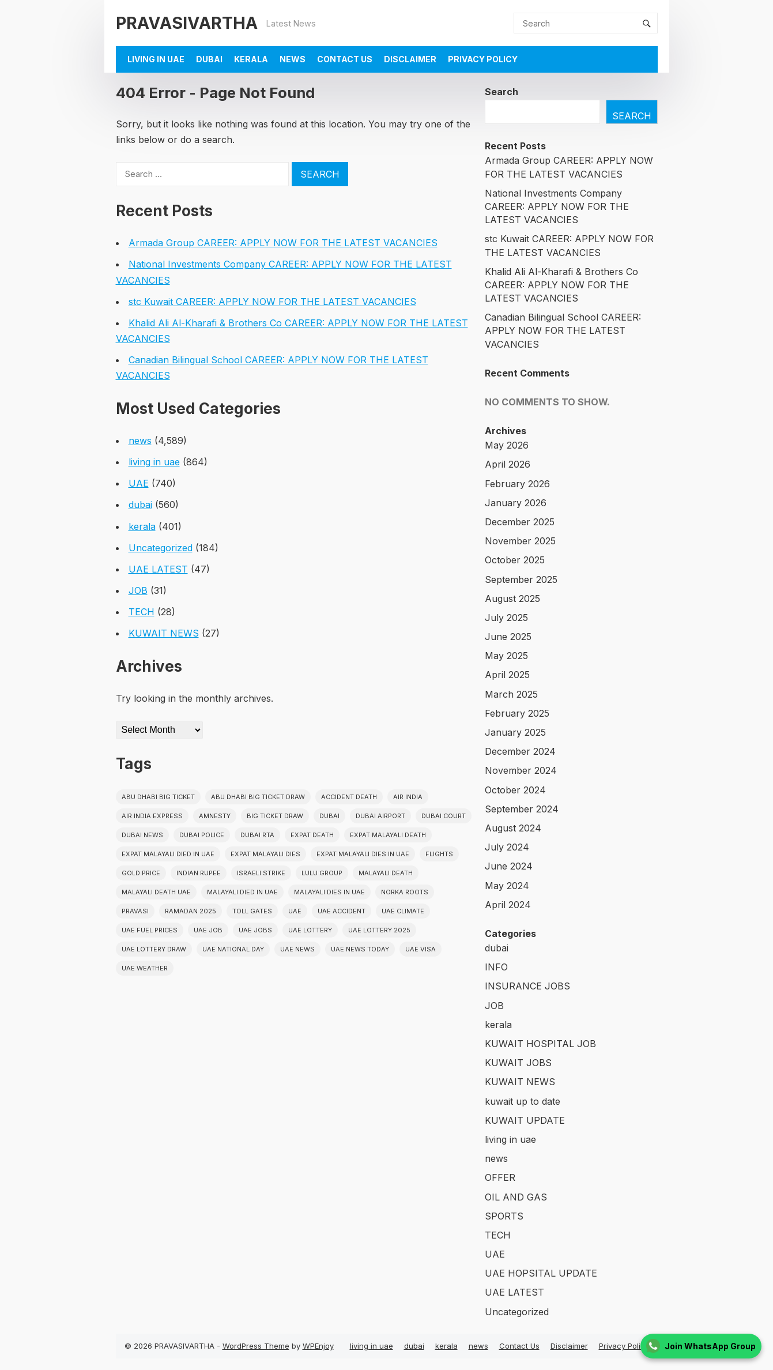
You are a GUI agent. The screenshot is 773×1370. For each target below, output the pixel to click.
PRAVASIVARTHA (187, 23)
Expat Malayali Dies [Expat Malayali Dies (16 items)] (265, 854)
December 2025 (520, 522)
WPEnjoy (318, 1345)
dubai (209, 59)
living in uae (155, 59)
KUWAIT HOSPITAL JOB (540, 1043)
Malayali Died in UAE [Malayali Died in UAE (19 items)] (242, 892)
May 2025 (506, 655)
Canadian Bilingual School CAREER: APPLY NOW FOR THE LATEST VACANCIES (563, 330)
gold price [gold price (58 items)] (141, 873)
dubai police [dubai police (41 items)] (201, 835)
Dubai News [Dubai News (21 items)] (142, 835)
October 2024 (515, 790)
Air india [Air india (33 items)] (408, 797)
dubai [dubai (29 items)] (329, 816)
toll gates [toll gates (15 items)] (252, 911)
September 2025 (521, 579)
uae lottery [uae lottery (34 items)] (310, 930)
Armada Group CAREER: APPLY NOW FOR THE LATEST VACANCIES (283, 243)
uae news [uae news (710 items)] (297, 949)
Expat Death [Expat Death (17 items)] (312, 835)
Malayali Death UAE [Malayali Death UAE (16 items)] (156, 892)
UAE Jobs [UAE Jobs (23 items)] (255, 930)
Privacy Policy (483, 59)
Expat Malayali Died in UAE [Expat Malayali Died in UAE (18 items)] (168, 854)
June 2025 (508, 636)
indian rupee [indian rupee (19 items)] (198, 873)
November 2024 (521, 770)
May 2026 (507, 445)
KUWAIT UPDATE (525, 1120)
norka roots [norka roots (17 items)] (404, 892)
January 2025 (515, 732)
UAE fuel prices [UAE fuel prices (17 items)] (150, 930)
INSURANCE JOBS (527, 986)
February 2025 (517, 713)
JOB (138, 590)
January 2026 (515, 503)
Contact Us (344, 59)
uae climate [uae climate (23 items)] (403, 911)
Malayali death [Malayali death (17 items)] (386, 873)
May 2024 (507, 885)
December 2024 (520, 751)
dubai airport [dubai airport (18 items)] (380, 816)
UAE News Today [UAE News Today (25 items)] (360, 949)
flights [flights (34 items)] (439, 854)
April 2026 (507, 464)
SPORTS (504, 1216)
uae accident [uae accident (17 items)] (341, 911)
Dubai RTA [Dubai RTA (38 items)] (257, 835)
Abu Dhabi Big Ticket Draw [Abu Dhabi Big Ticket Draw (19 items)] (258, 797)
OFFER (500, 1177)
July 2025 (506, 617)
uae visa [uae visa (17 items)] (420, 949)
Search (501, 91)
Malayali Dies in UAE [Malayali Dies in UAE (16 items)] (329, 892)
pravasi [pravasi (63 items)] (135, 911)
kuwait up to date (522, 1101)
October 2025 (515, 560)
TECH (141, 612)
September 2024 (522, 809)
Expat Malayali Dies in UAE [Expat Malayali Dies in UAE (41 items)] (362, 854)
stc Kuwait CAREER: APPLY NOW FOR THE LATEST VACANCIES (272, 301)
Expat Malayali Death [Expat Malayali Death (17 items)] (388, 835)
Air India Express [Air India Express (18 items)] (152, 816)
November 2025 (520, 541)
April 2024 (508, 904)
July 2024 (507, 847)
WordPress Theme (256, 1345)
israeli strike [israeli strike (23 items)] (261, 873)
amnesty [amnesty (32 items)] (215, 816)
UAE (139, 483)
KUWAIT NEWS (164, 633)
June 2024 (509, 866)
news (293, 59)
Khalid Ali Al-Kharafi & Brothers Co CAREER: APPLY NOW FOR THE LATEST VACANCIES (561, 285)
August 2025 (512, 598)
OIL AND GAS (516, 1197)
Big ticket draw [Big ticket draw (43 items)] (275, 816)
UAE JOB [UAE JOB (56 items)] (208, 930)
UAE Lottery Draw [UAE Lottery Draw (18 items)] (154, 949)
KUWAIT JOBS (518, 1062)
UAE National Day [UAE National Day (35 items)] (233, 949)
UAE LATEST (158, 569)
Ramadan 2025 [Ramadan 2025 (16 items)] (190, 911)
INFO (496, 967)
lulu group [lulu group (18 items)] (321, 873)
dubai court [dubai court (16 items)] (443, 816)
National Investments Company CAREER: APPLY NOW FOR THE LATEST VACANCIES (557, 206)
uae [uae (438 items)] (294, 911)
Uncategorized (161, 548)
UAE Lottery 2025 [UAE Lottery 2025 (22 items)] (379, 930)
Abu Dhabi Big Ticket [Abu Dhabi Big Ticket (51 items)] (158, 797)
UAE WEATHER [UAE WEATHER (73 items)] (145, 968)
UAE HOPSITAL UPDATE (541, 1273)
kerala (251, 59)
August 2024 (513, 828)
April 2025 (507, 674)
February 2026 (517, 484)
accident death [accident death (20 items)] (349, 797)
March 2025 (511, 694)
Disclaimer (410, 59)
